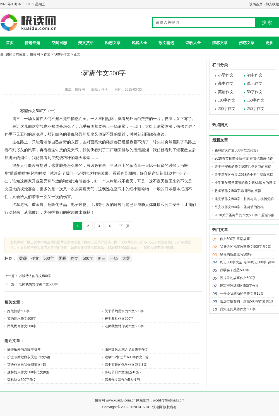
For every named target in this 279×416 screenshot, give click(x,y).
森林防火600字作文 (21, 380)
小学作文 (226, 75)
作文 (47, 54)
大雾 (126, 258)
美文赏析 (86, 42)
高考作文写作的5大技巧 (122, 380)
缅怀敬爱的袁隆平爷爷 (24, 350)
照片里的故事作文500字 (238, 278)
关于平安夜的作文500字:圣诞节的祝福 (243, 167)
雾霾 (23, 258)
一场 (114, 258)
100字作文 (226, 100)
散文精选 (166, 42)
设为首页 (256, 4)
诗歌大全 (193, 42)
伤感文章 (246, 42)
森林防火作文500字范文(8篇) (28, 372)
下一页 (124, 226)
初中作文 (255, 75)
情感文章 (220, 42)
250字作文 (255, 109)
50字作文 (255, 92)
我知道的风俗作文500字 (238, 309)
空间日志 (59, 42)
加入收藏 (272, 4)
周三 (101, 258)
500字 (49, 258)
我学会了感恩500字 (234, 270)
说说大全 (139, 42)
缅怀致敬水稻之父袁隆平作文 (126, 350)
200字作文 (226, 109)
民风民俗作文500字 (21, 326)
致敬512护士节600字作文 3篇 (127, 357)
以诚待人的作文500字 (35, 276)
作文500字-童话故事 (235, 239)
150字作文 (255, 100)
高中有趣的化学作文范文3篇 (126, 365)
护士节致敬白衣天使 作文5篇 (28, 357)
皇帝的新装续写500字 (236, 254)
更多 (269, 42)
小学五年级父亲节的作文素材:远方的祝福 (245, 183)
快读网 (35, 54)
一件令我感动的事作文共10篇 (242, 293)
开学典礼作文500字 (119, 319)
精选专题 (32, 42)
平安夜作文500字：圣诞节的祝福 (239, 207)
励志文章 (113, 42)
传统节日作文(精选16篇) (123, 372)
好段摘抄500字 (18, 311)
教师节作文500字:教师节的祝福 (238, 191)
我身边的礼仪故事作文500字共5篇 (245, 247)
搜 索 (267, 22)
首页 (10, 42)
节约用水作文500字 (21, 319)
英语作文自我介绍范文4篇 (26, 365)
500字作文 (62, 54)
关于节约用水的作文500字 (124, 311)
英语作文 (226, 92)
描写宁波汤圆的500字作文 (239, 286)
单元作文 (255, 83)
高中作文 (226, 83)
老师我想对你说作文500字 (38, 284)
